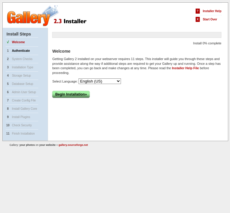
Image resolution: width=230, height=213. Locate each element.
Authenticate (21, 50)
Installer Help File (185, 68)
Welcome (18, 42)
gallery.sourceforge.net (73, 144)
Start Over (210, 19)
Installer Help (212, 11)
